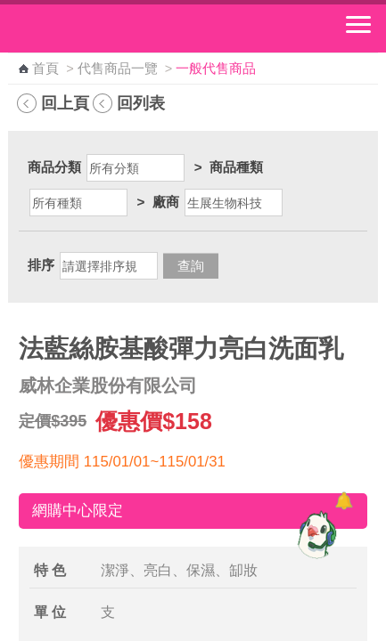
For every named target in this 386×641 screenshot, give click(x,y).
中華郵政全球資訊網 (111, 28)
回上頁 (65, 102)
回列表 (141, 102)
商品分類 (54, 166)
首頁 (45, 68)
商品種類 (236, 166)
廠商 (165, 201)
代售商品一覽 (118, 68)
